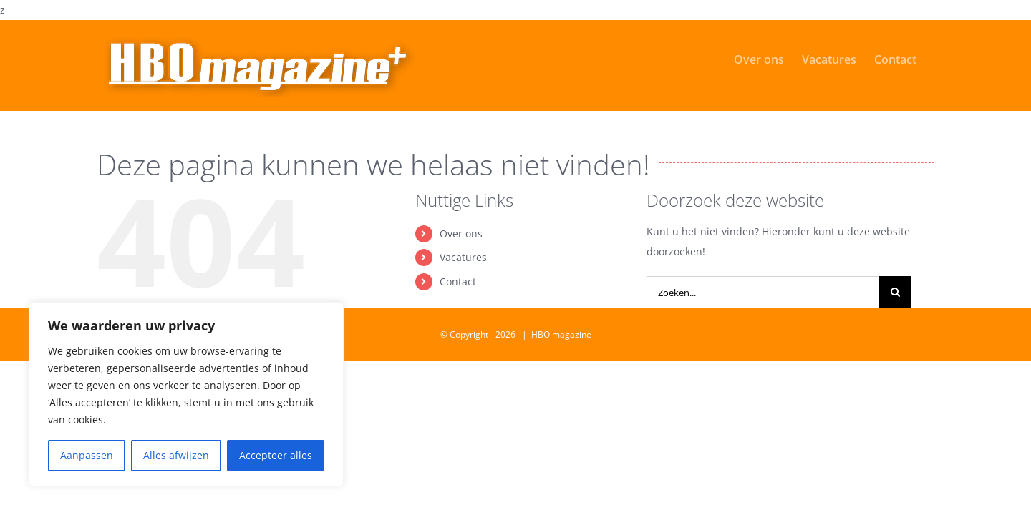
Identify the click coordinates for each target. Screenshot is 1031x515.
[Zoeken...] (763, 292)
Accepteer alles (275, 455)
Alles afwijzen (176, 455)
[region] (186, 394)
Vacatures (463, 257)
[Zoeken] (895, 292)
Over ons (461, 233)
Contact (458, 281)
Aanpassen (86, 455)
